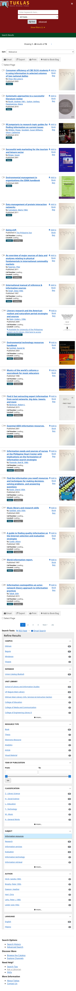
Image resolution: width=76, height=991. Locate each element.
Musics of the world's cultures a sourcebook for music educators (23, 372)
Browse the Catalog (16, 955)
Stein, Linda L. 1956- (17, 319)
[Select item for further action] (3, 70)
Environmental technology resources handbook (25, 344)
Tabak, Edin (14, 593)
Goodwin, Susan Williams (32, 130)
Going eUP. (11, 230)
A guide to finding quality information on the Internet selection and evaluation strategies (27, 536)
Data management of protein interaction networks (26, 206)
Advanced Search (15, 947)
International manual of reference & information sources (24, 286)
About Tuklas (13, 980)
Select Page (9, 64)
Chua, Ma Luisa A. (15, 79)
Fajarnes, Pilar (14, 267)
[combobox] (38, 12)
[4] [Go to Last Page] (53, 625)
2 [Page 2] (27, 625)
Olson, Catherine (13, 132)
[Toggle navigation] (72, 3)
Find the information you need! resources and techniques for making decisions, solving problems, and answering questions (27, 482)
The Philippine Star (24, 232)
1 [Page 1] (22, 625)
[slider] (6, 776)
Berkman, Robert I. (17, 404)
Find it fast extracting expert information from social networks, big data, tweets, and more (27, 399)
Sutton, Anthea (33, 101)
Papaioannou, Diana (14, 104)
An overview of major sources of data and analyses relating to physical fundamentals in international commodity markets (27, 260)
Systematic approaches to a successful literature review (25, 97)
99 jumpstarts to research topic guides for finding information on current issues (27, 126)
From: (7, 768)
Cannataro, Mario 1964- (18, 210)
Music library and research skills (23, 507)
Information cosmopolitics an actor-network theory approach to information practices (27, 588)
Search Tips (12, 966)
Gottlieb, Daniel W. (17, 348)
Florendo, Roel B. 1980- (18, 462)
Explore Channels (15, 958)
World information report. (20, 559)
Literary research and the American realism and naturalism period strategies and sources (27, 313)
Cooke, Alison (15, 541)
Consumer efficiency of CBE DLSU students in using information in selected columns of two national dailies (27, 73)
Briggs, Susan (14, 155)
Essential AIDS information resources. (25, 425)
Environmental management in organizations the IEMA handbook (23, 179)
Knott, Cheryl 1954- (17, 489)
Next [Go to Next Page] (45, 625)
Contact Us (12, 983)
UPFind (6, 3)
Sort (4, 52)
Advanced (43, 21)
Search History (14, 944)
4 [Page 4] (38, 625)
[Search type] (38, 17)
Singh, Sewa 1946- (15, 291)
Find (32, 21)
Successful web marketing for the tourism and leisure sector (27, 151)
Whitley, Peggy (14, 130)
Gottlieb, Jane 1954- (17, 510)
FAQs (9, 972)
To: (40, 768)
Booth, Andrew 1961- (17, 101)
